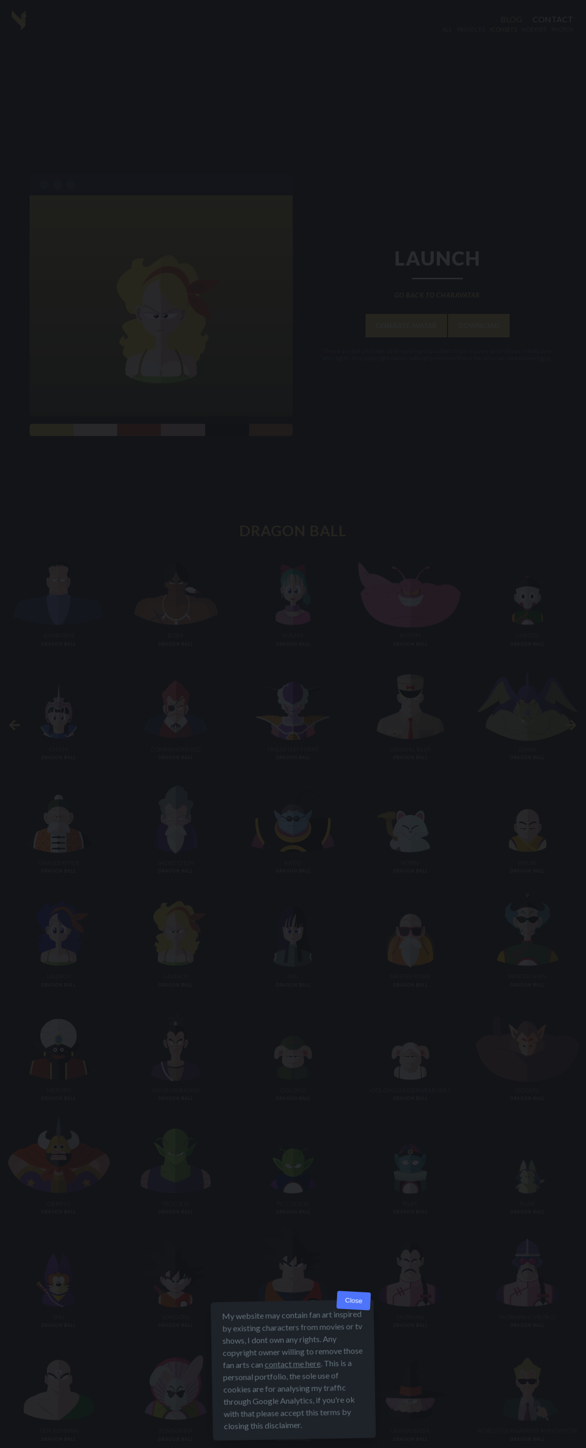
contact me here (292, 1363)
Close (353, 1300)
